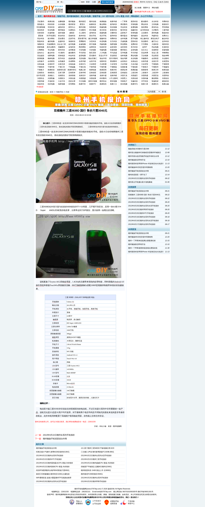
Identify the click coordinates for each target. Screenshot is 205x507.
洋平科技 (144, 81)
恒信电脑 (113, 27)
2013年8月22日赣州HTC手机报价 (49, 459)
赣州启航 (82, 27)
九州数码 (155, 30)
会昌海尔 (123, 61)
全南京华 (155, 61)
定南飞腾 (61, 73)
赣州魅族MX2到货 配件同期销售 (140, 167)
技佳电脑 (123, 84)
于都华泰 (51, 67)
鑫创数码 (71, 53)
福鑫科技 (134, 30)
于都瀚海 (155, 64)
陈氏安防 (92, 53)
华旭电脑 (134, 24)
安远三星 (155, 53)
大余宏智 (144, 64)
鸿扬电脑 (103, 44)
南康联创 (51, 70)
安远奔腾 (144, 53)
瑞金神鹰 (165, 56)
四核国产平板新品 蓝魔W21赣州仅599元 (96, 467)
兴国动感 (134, 78)
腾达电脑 (134, 56)
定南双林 (71, 73)
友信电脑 (134, 58)
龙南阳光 (61, 75)
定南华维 (82, 73)
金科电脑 (123, 39)
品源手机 (71, 39)
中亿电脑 (82, 81)
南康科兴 (155, 84)
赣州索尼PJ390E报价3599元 (92, 474)
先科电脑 (51, 84)
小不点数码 (113, 78)
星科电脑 (113, 81)
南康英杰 (103, 84)
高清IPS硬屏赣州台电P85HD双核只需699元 (52, 470)
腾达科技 (144, 24)
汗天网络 (144, 44)
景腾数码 (82, 41)
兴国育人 (123, 78)
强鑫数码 (61, 47)
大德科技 (155, 44)
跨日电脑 (92, 30)
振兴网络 (51, 39)
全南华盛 (144, 61)
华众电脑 (51, 50)
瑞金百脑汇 (92, 58)
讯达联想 (155, 56)
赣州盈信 (123, 36)
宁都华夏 (103, 67)
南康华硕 (113, 21)
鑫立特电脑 (92, 39)
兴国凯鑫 (51, 78)
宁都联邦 (155, 67)
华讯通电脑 (40, 27)
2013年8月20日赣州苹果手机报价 (93, 481)
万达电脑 (144, 56)
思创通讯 (61, 39)
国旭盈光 (40, 24)
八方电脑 (103, 53)
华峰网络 (165, 53)
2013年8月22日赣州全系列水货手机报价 (96, 456)
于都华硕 (92, 67)
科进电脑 (103, 41)
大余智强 (113, 64)
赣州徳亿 (123, 50)
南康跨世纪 (72, 70)
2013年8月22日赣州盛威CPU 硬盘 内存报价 (97, 463)
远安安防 (123, 47)
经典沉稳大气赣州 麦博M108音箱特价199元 (52, 452)
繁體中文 (146, 8)
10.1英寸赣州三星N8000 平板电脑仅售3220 (97, 448)
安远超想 (40, 56)
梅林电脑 (51, 58)
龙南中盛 (103, 75)
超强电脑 (82, 56)
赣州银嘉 (61, 30)
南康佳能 (51, 21)
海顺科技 (40, 44)
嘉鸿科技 (113, 24)
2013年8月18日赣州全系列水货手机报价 (143, 221)
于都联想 (40, 67)
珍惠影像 (123, 67)
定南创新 (103, 73)
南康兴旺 (113, 70)
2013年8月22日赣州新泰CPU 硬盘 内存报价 (53, 467)
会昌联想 (155, 58)
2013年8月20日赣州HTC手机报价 (141, 213)
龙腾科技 (134, 44)
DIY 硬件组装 (108, 16)
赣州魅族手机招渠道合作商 (55, 438)
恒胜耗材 (92, 27)
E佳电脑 (93, 50)
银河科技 (123, 30)
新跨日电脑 (92, 81)
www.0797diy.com (94, 489)
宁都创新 (134, 67)
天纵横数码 (51, 44)
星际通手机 (82, 39)
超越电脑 (71, 58)
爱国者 (40, 36)
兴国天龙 (123, 75)
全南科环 (51, 64)
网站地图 (155, 8)
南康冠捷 (165, 70)
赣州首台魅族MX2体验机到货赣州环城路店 (144, 153)
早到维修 (165, 27)
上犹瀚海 (165, 73)
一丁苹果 (123, 21)
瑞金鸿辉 (123, 58)
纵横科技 (92, 24)
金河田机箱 (144, 30)
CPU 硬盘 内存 (122, 16)
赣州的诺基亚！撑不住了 (137, 175)
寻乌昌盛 (113, 53)
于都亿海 (82, 67)
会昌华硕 (82, 61)
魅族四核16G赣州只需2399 (138, 149)
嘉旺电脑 (61, 33)
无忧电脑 (82, 58)
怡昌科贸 (103, 47)
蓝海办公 (40, 53)
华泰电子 (123, 81)
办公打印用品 (147, 16)
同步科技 (40, 39)
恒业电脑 (51, 30)
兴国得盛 (144, 75)
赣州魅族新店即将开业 (136, 160)
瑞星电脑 (113, 44)
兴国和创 (165, 75)
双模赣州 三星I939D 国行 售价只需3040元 (144, 195)
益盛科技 (61, 41)
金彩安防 (113, 47)
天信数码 (82, 30)
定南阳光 (40, 73)
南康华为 (134, 84)
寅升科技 (61, 58)
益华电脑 (71, 44)
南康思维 (103, 70)
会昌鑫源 (61, 61)
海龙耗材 (40, 30)
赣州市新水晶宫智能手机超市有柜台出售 (143, 156)
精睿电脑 (40, 47)
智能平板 (97, 16)
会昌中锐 (92, 61)
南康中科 (82, 84)
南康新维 (144, 70)
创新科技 (103, 61)
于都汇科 (61, 67)
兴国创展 (92, 78)
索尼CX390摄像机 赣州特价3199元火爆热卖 (53, 474)
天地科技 (51, 81)
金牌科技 (92, 47)
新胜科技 (134, 21)
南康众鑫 (165, 84)
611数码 (61, 53)
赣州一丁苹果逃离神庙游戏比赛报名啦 (142, 248)
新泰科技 (113, 30)
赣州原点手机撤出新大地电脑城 (140, 182)
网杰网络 (82, 47)
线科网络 (144, 27)
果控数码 (123, 24)
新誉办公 (71, 27)
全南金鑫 (40, 64)
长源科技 (165, 47)
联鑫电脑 (103, 27)
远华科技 (165, 41)
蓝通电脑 (134, 27)
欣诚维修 (51, 33)
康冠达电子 (155, 39)
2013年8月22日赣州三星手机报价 (93, 459)
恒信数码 (144, 41)
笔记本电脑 (86, 16)
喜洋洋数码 (113, 58)
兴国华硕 (40, 81)
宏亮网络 (71, 84)
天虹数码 (40, 21)
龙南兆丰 (82, 75)
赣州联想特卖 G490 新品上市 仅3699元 (96, 470)
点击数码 (144, 33)
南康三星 (144, 84)
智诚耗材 (155, 81)
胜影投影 (51, 24)
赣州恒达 (103, 81)
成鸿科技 (92, 33)
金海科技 (71, 47)
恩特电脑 (155, 33)
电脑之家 (82, 70)
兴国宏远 (155, 75)
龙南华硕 (113, 75)
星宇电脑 (134, 39)
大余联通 (103, 64)
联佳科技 (61, 36)
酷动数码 (144, 21)
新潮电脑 (40, 58)
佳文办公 (144, 50)
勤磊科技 (165, 33)
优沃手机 (103, 36)
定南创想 (92, 73)
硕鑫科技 (103, 39)
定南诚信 (123, 73)
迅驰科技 (71, 36)
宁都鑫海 (165, 67)
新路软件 (165, 24)
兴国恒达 (40, 78)
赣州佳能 (92, 21)
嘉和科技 (113, 36)
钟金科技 (71, 56)
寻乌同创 (82, 53)
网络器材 (135, 16)
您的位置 (71, 81)
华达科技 (123, 27)
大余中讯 (61, 81)
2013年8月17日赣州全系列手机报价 (141, 224)
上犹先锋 (134, 73)
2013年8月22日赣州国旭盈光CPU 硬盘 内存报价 (54, 463)
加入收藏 (138, 8)
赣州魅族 (71, 21)
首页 (40, 16)
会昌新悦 (51, 61)
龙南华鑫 (92, 75)
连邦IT (144, 47)
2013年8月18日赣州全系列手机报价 (141, 217)
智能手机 (61, 16)
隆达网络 (103, 24)
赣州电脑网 (60, 494)
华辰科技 (51, 27)
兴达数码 (165, 58)
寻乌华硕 (134, 53)
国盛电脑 (103, 33)
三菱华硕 (165, 30)
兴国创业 (165, 78)
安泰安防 (40, 33)
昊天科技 (134, 47)
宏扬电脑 (165, 50)
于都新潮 (165, 64)
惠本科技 (82, 36)
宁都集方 (40, 70)
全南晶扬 (71, 64)
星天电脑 (92, 44)
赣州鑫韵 (134, 36)
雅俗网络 (155, 78)
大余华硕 (123, 64)
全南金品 (134, 61)
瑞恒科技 (165, 44)
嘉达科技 (144, 36)
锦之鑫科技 (144, 39)
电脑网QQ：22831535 (60, 492)
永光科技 (155, 21)
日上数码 (82, 33)
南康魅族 (103, 21)
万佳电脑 (82, 50)
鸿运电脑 (155, 47)
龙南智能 (71, 75)
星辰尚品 (155, 27)
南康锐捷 (92, 70)
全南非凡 (82, 64)
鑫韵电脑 (51, 41)
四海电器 (61, 56)
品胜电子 (123, 33)
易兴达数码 (51, 47)
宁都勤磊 (113, 67)
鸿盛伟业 (155, 36)
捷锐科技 (165, 81)
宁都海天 (144, 67)
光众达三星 (61, 44)
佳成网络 (71, 61)
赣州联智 (71, 24)
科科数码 (103, 78)
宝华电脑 (123, 53)
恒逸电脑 (113, 50)
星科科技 (61, 50)
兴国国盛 (82, 78)
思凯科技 (134, 41)
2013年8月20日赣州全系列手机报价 (94, 478)
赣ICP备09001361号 (145, 492)
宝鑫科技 (134, 81)
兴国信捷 (71, 78)
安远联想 (113, 56)
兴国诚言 (134, 75)
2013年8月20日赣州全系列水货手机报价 (51, 481)
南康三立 (113, 84)
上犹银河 (144, 73)
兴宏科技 (92, 41)
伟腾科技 (113, 39)
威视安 (71, 33)
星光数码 (92, 56)
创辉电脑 (51, 56)
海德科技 (71, 41)
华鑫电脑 (103, 50)
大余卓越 (134, 64)
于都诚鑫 (71, 67)
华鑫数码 (144, 58)
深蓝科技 (40, 84)
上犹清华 (155, 73)
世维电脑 (134, 33)
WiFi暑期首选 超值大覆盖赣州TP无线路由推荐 (53, 478)
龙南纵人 (51, 75)
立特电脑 (155, 24)
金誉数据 (71, 50)
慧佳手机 (92, 36)
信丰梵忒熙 (40, 75)
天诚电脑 (123, 41)
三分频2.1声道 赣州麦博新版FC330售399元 (97, 452)
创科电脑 (123, 56)
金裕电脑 (134, 50)
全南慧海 (165, 61)
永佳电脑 (61, 24)
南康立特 (155, 70)
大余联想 (92, 64)
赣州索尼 (82, 21)
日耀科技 (113, 33)
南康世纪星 (61, 70)
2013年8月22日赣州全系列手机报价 (59, 435)
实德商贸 (155, 50)
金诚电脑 (82, 44)
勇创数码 (113, 61)
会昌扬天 (40, 61)
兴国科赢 (144, 78)
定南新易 (113, 73)
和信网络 (123, 44)
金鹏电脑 (61, 21)
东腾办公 (165, 36)
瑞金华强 (103, 58)
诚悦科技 (61, 27)
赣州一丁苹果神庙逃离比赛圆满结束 (142, 241)
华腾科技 (165, 21)
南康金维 (123, 70)
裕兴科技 (103, 30)
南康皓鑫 (134, 70)
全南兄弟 (61, 64)
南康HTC (92, 84)
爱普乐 (82, 24)
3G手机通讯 (51, 36)
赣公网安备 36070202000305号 (125, 492)
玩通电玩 (71, 30)
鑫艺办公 (155, 41)
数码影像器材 (73, 16)
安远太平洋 (103, 56)
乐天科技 (113, 41)
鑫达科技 (165, 39)
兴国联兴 (61, 78)
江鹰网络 (40, 50)
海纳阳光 (51, 73)
